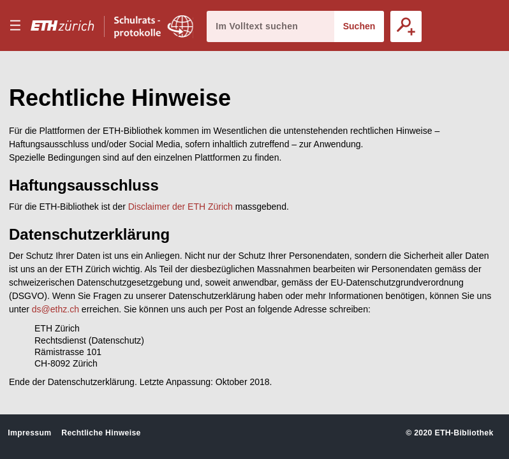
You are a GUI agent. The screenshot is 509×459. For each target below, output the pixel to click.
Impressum (29, 432)
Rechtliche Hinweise (100, 432)
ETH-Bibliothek (463, 432)
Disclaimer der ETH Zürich (180, 206)
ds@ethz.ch (55, 309)
